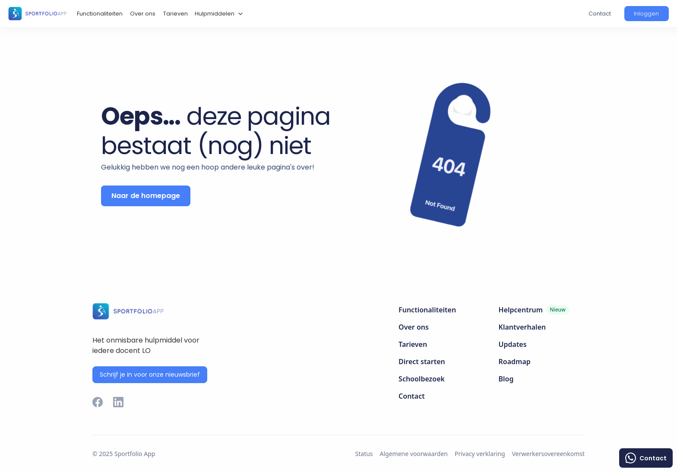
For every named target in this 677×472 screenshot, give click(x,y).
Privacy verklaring (480, 454)
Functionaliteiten (100, 13)
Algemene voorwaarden (414, 454)
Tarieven (175, 13)
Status (364, 454)
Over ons (142, 13)
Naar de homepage (145, 196)
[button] (218, 14)
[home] (37, 13)
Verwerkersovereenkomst (548, 454)
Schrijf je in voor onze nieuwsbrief (150, 374)
